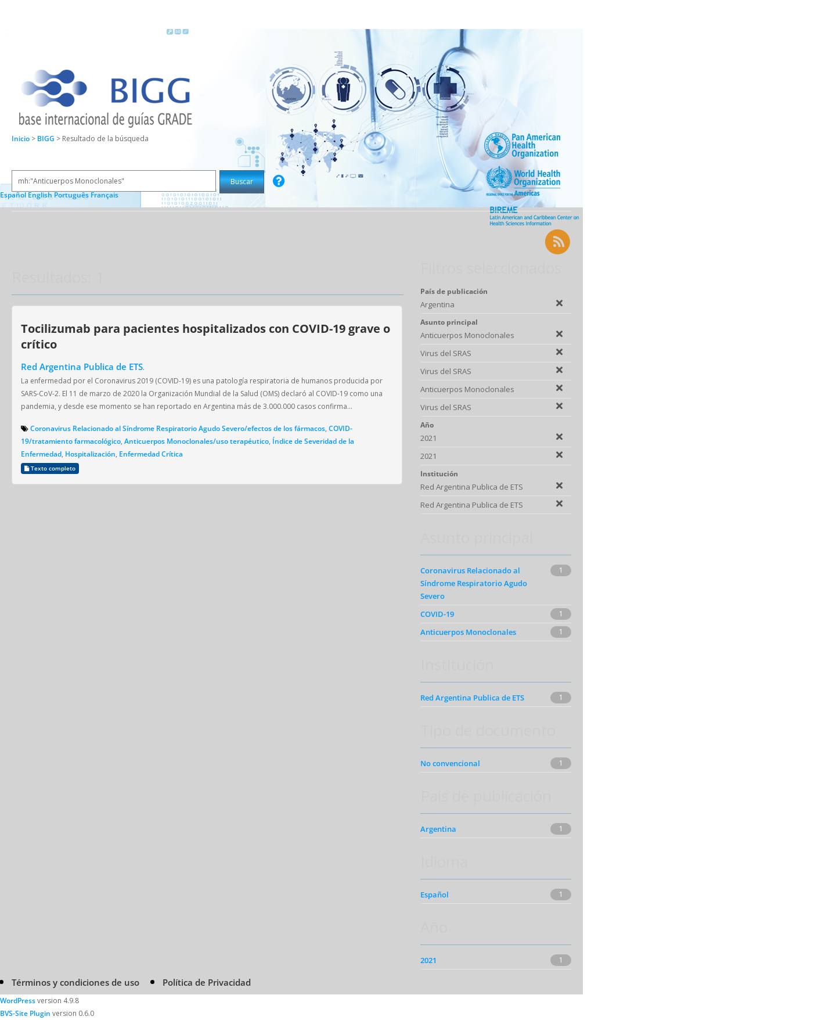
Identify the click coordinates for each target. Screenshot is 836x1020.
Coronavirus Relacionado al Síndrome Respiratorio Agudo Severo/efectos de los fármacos (177, 428)
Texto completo (49, 468)
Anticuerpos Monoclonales (468, 632)
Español (434, 894)
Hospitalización (90, 454)
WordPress (17, 1000)
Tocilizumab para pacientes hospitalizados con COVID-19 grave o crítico (205, 336)
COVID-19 (437, 614)
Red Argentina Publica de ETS (82, 366)
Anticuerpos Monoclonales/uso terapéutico (196, 441)
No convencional (450, 763)
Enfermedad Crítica (151, 454)
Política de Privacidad (207, 982)
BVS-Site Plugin (25, 1013)
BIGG (46, 138)
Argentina (438, 829)
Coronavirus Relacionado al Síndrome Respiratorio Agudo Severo (473, 583)
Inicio (21, 138)
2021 (428, 960)
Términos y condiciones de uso (75, 982)
